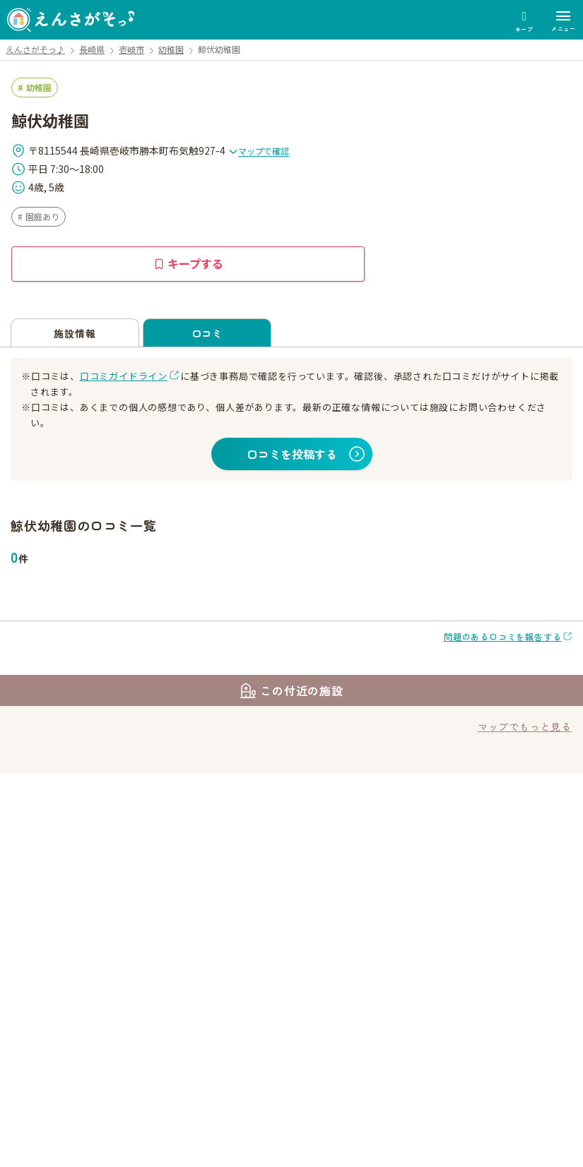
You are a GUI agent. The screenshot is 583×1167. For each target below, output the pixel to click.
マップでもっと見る (525, 726)
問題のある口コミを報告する (502, 636)
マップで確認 (258, 151)
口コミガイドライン (123, 376)
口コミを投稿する (292, 453)
